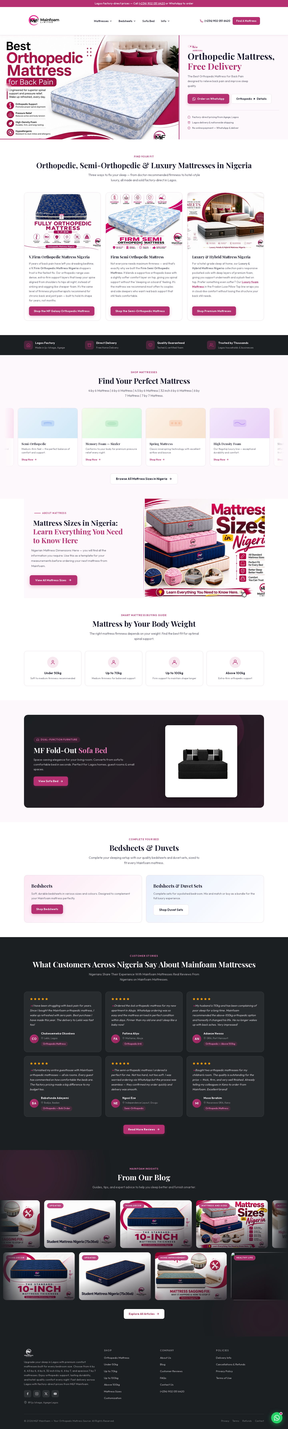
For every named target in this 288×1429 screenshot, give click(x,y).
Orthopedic (251, 99)
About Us (165, 1357)
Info (165, 21)
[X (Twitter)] (46, 1393)
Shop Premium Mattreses (214, 311)
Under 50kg (111, 1364)
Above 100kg (112, 1384)
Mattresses (103, 21)
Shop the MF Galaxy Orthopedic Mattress (62, 311)
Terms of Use (224, 1378)
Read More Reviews (144, 1129)
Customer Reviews (171, 1371)
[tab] (85, 135)
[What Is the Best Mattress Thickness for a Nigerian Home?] (171, 1224)
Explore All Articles (144, 1314)
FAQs (163, 1378)
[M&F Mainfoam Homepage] (46, 21)
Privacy (225, 1420)
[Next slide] (171, 87)
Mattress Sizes (112, 1391)
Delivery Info (223, 1357)
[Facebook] (27, 1393)
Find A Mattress (246, 20)
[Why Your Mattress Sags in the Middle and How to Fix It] (251, 1276)
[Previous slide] (7, 87)
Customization (112, 1398)
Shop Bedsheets (47, 909)
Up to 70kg (110, 1371)
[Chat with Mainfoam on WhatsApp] (257, 1417)
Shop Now (49, 459)
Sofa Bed (148, 21)
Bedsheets (127, 21)
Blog (162, 1364)
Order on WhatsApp (208, 99)
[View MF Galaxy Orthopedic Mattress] (62, 221)
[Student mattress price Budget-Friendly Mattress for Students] (95, 1224)
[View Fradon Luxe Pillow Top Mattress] (89, 87)
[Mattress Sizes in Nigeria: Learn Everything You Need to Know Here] (247, 1224)
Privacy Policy (224, 1371)
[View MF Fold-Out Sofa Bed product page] (201, 761)
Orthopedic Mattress (116, 1357)
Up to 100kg (111, 1378)
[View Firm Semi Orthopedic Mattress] (144, 221)
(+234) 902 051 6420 (152, 3)
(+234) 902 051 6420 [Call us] (215, 20)
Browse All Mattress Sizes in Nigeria (144, 479)
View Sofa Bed (50, 781)
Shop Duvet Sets (171, 910)
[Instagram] (36, 1393)
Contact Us (166, 1384)
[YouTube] (55, 1393)
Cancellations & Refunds (230, 1364)
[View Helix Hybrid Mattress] (225, 221)
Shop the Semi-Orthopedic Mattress (140, 311)
